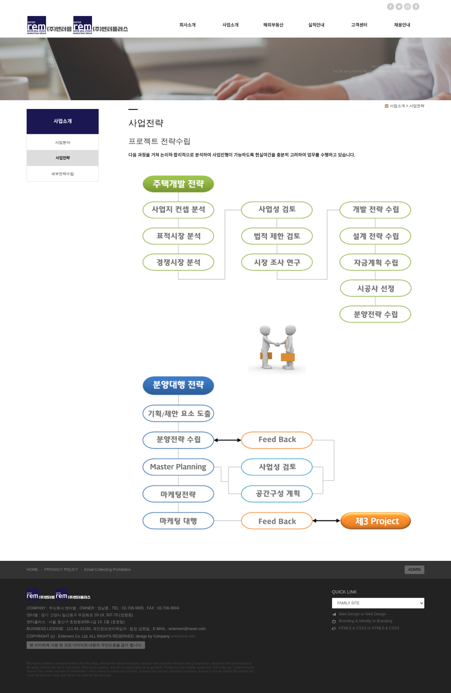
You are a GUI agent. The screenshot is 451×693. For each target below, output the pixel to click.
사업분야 (62, 142)
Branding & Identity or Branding (362, 621)
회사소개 (187, 25)
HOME (32, 569)
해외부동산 (273, 25)
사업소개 (230, 25)
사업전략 (62, 158)
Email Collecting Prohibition (107, 569)
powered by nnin (183, 636)
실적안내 (316, 25)
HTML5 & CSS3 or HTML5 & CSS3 (365, 628)
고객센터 (359, 25)
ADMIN (414, 569)
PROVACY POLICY (61, 569)
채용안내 (402, 25)
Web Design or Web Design (359, 614)
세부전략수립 (62, 174)
